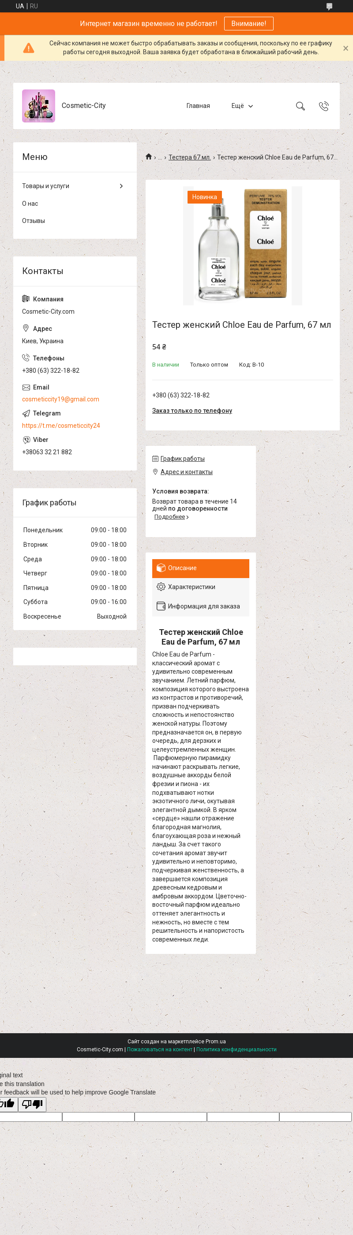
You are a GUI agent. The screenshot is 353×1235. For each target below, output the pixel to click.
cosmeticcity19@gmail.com (60, 399)
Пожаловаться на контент (159, 1049)
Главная (198, 105)
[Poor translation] (32, 1105)
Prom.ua (216, 1041)
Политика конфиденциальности (236, 1049)
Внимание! (249, 23)
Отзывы (33, 220)
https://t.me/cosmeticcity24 (61, 425)
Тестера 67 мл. (190, 157)
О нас (30, 203)
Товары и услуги (45, 185)
